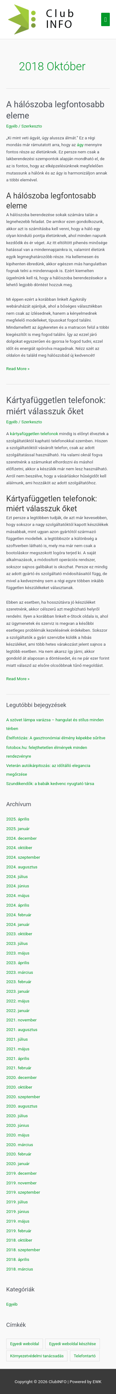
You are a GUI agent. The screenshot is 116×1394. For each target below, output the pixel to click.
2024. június (17, 885)
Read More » (18, 368)
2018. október (19, 1240)
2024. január (18, 924)
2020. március (19, 1144)
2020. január (18, 1163)
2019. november (21, 1182)
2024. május (17, 895)
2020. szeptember (23, 1096)
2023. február (19, 981)
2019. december (21, 1173)
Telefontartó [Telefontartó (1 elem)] (85, 1356)
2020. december (21, 1077)
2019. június (17, 1211)
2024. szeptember (23, 857)
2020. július (17, 1115)
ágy (80, 144)
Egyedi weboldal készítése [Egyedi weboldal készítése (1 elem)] (72, 1343)
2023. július (17, 943)
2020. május (17, 1134)
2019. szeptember (23, 1192)
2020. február (19, 1153)
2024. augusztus (21, 866)
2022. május (17, 1000)
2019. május (17, 1221)
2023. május (17, 952)
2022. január (18, 1010)
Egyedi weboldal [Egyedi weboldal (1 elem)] (24, 1343)
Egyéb (12, 125)
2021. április (17, 1058)
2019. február (19, 1230)
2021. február (19, 1067)
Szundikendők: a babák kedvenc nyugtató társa (50, 783)
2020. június (17, 1125)
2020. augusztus (21, 1106)
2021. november (21, 1019)
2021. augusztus (21, 1029)
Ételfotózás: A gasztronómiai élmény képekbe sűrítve (55, 737)
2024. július (17, 876)
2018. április (17, 1259)
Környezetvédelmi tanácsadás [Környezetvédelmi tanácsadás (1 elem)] (37, 1356)
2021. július (17, 1039)
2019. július (17, 1201)
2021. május (17, 1048)
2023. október (19, 933)
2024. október (19, 847)
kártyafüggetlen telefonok (34, 433)
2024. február (19, 914)
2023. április (17, 962)
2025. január (18, 828)
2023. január (18, 991)
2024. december (21, 838)
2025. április (17, 818)
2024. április (17, 905)
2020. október (19, 1087)
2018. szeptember (23, 1249)
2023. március (19, 972)
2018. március (19, 1268)
